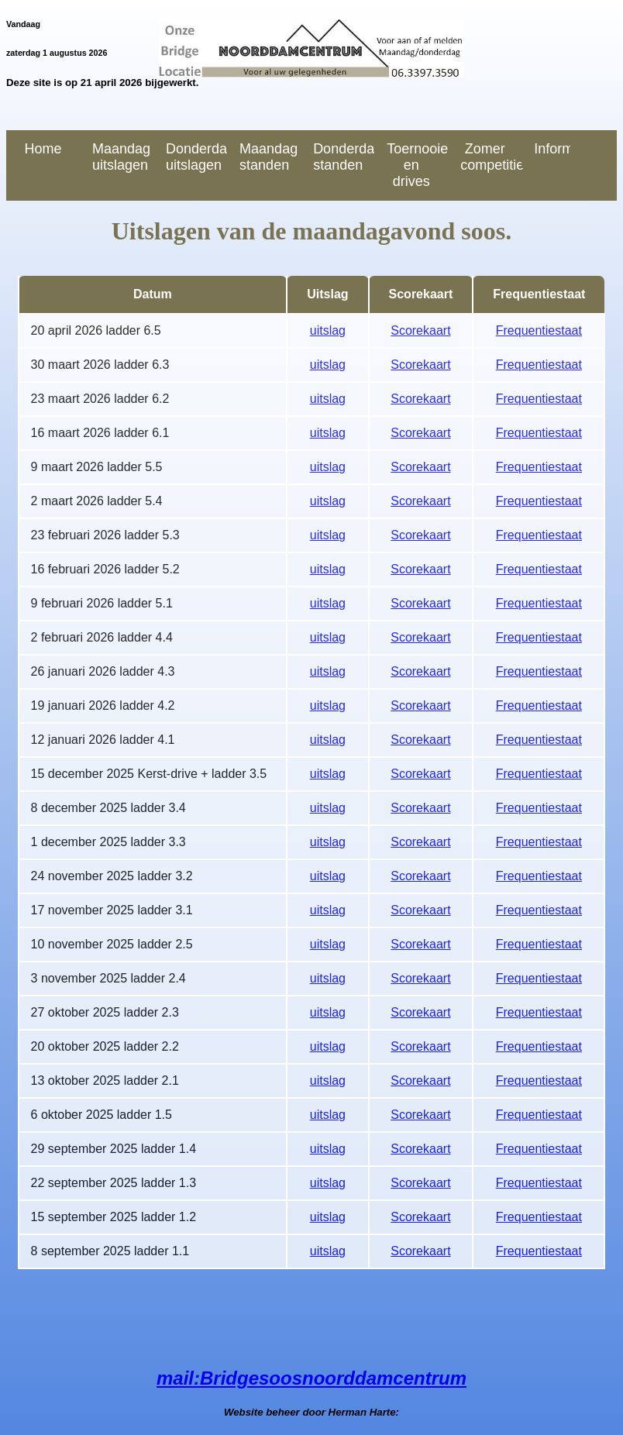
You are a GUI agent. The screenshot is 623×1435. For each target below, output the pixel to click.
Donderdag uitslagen (196, 157)
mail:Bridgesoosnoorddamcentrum (311, 1378)
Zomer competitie (490, 157)
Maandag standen (268, 157)
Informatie (552, 149)
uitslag (328, 330)
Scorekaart (420, 330)
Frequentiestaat (539, 330)
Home (43, 149)
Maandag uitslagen (121, 157)
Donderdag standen (343, 157)
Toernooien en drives (417, 165)
